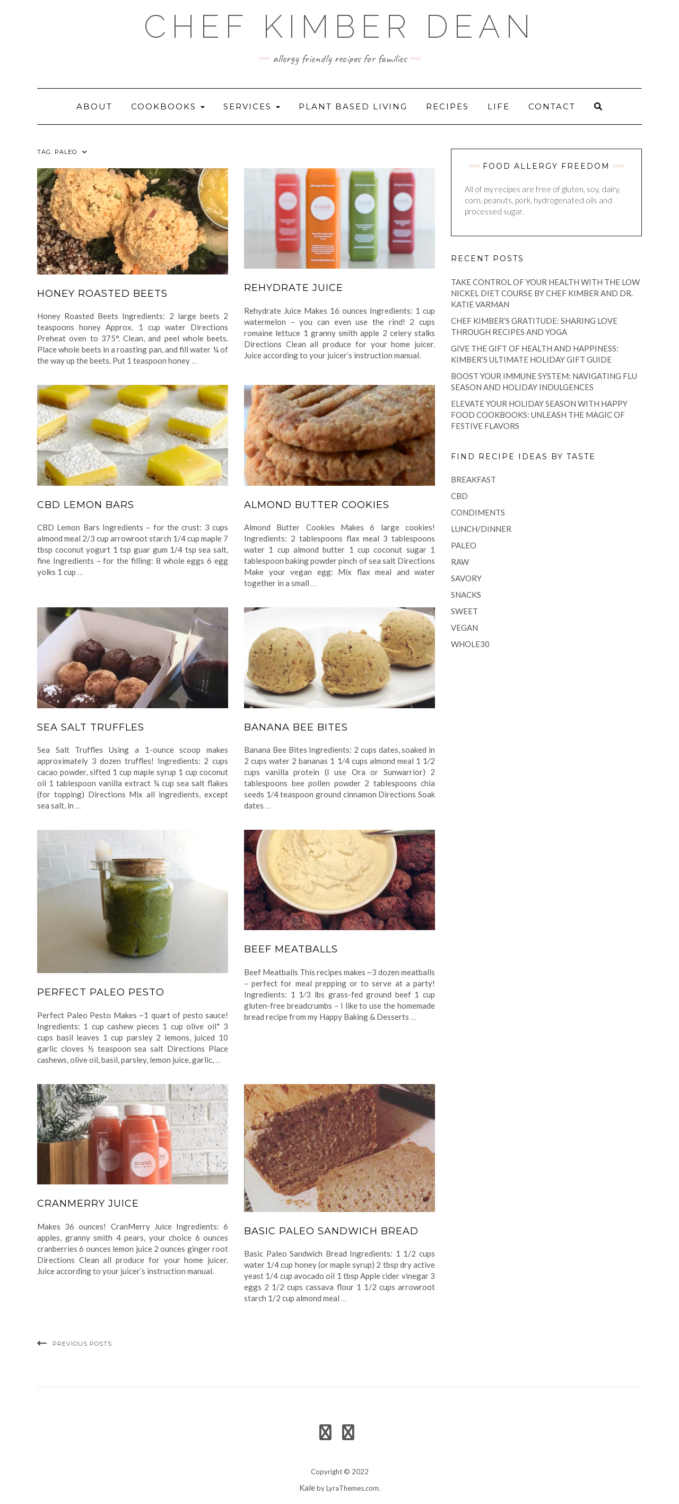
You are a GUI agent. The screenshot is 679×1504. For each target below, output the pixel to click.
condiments (478, 512)
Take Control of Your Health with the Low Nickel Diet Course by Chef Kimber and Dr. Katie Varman (545, 293)
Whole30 (470, 644)
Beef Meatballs (291, 949)
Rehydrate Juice (293, 288)
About (94, 106)
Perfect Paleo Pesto (100, 992)
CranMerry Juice (88, 1203)
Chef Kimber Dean (340, 26)
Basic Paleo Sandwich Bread (331, 1231)
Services (251, 106)
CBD (459, 496)
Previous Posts (82, 1343)
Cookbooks (168, 106)
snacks (466, 594)
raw (460, 561)
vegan (464, 627)
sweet (464, 611)
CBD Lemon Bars (85, 505)
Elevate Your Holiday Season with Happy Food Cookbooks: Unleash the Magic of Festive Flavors (539, 415)
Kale (307, 1487)
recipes (447, 106)
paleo (463, 545)
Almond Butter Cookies (316, 505)
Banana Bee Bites (296, 727)
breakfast (473, 479)
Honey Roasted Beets (102, 293)
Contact (552, 106)
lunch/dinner (481, 529)
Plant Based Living (353, 106)
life (499, 106)
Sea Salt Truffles (90, 727)
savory (466, 578)
